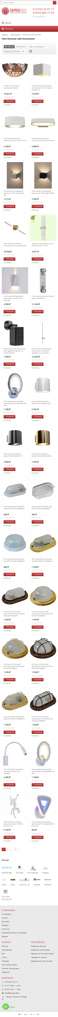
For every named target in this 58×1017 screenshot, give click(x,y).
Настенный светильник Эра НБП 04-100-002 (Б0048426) (42, 507)
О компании (6, 914)
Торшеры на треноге (39, 957)
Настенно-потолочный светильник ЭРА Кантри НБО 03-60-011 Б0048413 (42, 614)
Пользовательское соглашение (14, 933)
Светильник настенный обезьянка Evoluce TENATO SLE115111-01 (13, 824)
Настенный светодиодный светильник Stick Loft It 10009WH (13, 771)
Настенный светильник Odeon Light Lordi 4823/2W (43, 297)
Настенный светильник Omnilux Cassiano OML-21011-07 (15, 139)
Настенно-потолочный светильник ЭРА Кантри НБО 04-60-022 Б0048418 (42, 719)
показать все (7, 899)
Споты (4, 957)
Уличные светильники (10, 968)
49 (16, 849)
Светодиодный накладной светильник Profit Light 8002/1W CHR (15, 403)
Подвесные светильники (40, 950)
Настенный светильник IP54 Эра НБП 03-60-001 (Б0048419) (14, 560)
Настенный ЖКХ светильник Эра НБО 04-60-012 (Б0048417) (14, 718)
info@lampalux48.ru (12, 993)
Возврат (5, 925)
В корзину (9, 101)
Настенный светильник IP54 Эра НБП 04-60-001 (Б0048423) (14, 507)
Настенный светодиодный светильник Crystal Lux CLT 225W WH (13, 298)
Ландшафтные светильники (41, 961)
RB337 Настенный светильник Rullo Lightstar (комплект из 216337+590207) (14, 351)
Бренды (5, 936)
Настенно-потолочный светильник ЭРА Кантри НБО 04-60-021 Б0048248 (14, 614)
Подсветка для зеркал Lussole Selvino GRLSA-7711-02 (43, 245)
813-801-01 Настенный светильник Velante (12, 87)
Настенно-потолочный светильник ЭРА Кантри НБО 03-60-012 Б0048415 (14, 666)
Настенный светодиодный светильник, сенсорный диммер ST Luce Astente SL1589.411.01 (41, 351)
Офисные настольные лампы (42, 953)
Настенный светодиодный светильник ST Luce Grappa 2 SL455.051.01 (42, 88)
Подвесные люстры (38, 946)
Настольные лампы (9, 965)
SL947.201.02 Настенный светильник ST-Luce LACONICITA (15, 245)
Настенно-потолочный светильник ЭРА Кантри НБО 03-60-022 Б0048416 (42, 666)
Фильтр (9, 47)
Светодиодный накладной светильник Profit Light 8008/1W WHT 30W (43, 824)
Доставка (5, 921)
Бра (3, 953)
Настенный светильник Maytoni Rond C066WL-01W (41, 402)
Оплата (5, 918)
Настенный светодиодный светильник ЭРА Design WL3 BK (43, 192)
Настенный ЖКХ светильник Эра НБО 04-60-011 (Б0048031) (42, 560)
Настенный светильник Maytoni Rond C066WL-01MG (42, 455)
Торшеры (5, 961)
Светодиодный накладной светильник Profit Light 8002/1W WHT (43, 771)
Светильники (7, 950)
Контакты (5, 929)
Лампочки (5, 972)
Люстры (5, 946)
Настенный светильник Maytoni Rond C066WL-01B (13, 455)
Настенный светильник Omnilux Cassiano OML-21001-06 (43, 139)
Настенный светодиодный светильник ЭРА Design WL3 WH (14, 193)
